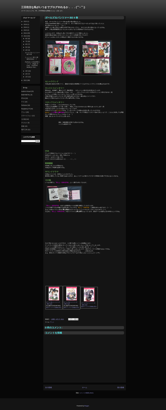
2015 (25, 30)
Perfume (24, 105)
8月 (26, 38)
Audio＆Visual (26, 91)
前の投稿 (120, 387)
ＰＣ (22, 102)
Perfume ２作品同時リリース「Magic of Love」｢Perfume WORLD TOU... (32, 64)
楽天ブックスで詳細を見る (53, 307)
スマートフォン (26, 116)
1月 (26, 77)
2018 (25, 24)
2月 (26, 74)
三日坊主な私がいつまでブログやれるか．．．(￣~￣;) (53, 7)
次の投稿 (48, 387)
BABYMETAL (25, 95)
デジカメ (24, 123)
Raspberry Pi (25, 109)
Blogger (86, 406)
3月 (26, 71)
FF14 (23, 98)
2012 (25, 80)
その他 (23, 119)
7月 (26, 41)
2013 (25, 36)
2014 (25, 33)
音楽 (22, 126)
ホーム (84, 387)
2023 (25, 21)
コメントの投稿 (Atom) (86, 393)
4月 (26, 50)
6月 (26, 44)
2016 (25, 27)
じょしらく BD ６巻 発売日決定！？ (31, 58)
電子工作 (24, 129)
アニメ (52, 322)
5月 (26, 47)
